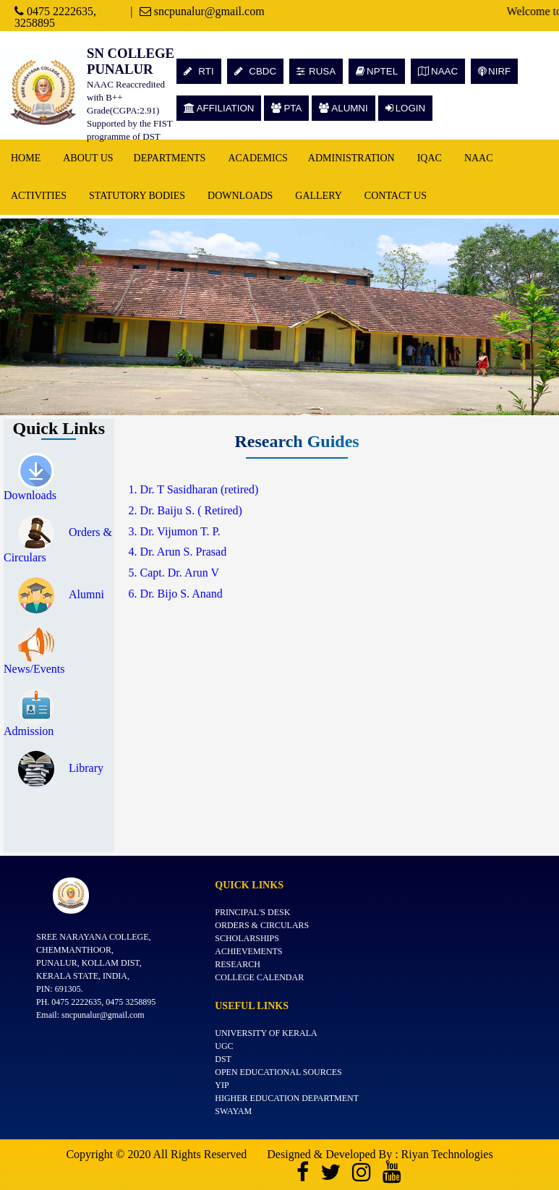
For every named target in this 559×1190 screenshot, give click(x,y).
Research (237, 964)
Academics (257, 158)
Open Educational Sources (278, 1072)
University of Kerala (266, 1033)
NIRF (494, 71)
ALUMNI (343, 108)
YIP (222, 1085)
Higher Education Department (287, 1098)
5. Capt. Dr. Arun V (174, 572)
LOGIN (405, 108)
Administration (351, 158)
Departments (170, 158)
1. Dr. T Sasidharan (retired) (194, 489)
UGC (224, 1046)
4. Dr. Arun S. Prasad (178, 551)
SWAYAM (233, 1111)
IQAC (429, 158)
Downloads (240, 195)
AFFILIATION (219, 108)
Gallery (318, 195)
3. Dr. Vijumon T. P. (175, 531)
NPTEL (377, 71)
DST (223, 1059)
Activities (39, 195)
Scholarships (247, 938)
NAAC (438, 71)
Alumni (61, 594)
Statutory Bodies (137, 195)
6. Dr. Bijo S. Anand (176, 593)
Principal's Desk (252, 912)
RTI (199, 71)
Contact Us (395, 195)
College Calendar (259, 977)
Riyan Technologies (447, 1154)
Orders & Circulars (262, 925)
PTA (286, 108)
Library (60, 768)
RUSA (316, 71)
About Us (88, 158)
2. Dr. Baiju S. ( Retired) (185, 510)
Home (25, 158)
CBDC (255, 71)
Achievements (248, 951)
